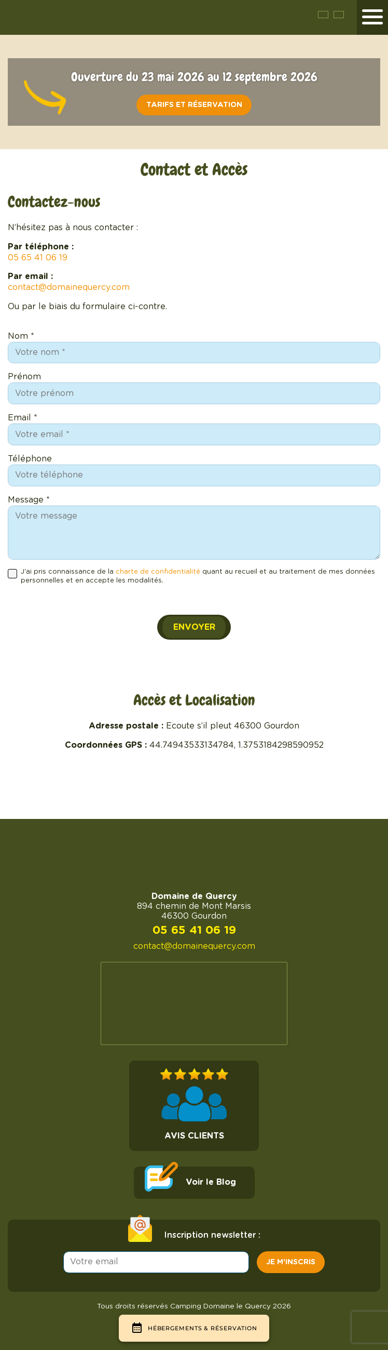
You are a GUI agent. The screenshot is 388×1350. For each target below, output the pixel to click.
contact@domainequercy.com (69, 287)
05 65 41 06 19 (37, 258)
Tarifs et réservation (194, 105)
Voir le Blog (211, 1182)
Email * (22, 418)
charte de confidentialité (158, 571)
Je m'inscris (290, 1262)
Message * (29, 500)
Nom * (21, 336)
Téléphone (30, 459)
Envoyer (194, 627)
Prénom (24, 377)
